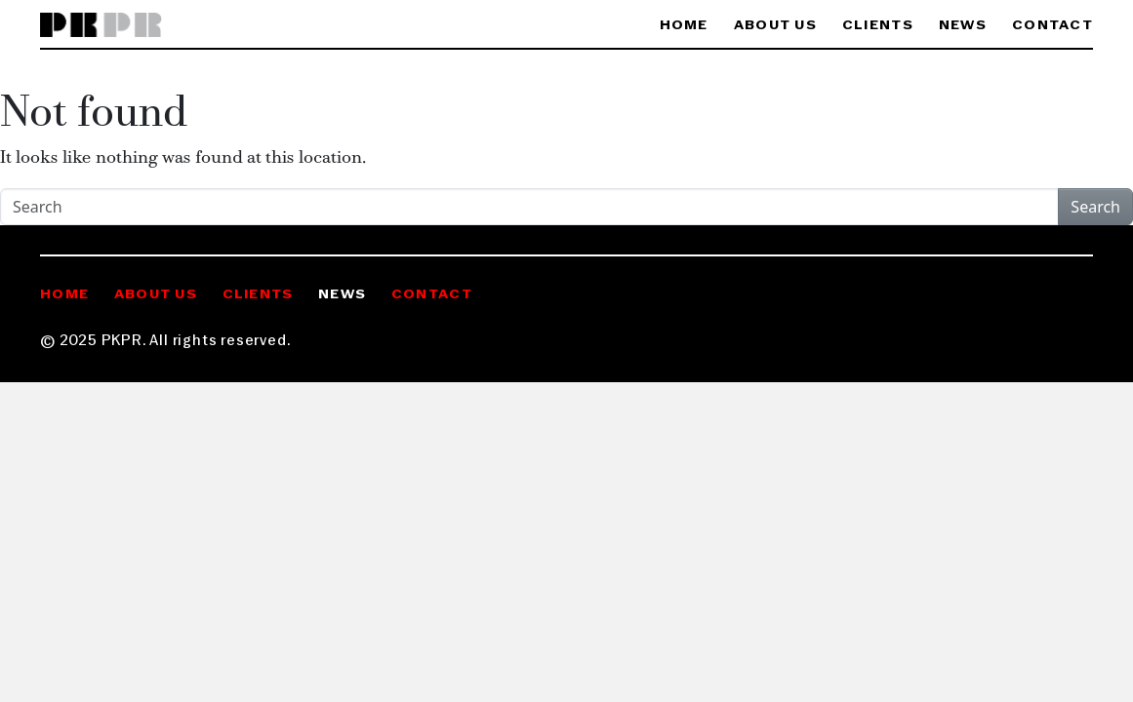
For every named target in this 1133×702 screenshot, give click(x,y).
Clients (877, 26)
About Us (775, 26)
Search (1095, 206)
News (963, 26)
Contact (1052, 26)
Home (684, 26)
